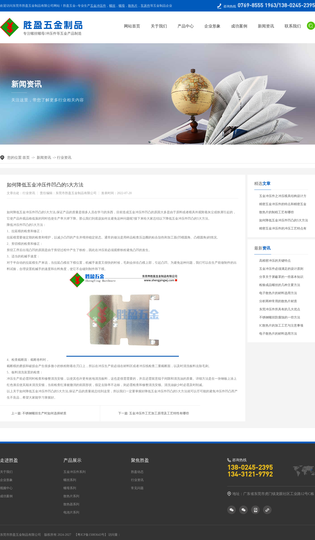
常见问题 (137, 488)
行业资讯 (64, 157)
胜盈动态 (137, 472)
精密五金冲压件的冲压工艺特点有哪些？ (282, 230)
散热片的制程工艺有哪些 (276, 212)
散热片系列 (71, 496)
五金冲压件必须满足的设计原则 (281, 268)
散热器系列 (71, 504)
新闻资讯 (266, 26)
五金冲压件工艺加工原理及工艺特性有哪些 (159, 413)
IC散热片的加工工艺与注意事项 (281, 325)
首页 (26, 157)
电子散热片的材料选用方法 (278, 293)
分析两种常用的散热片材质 (278, 301)
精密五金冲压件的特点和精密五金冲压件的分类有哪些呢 (282, 205)
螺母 (122, 5)
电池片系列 (71, 512)
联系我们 (293, 26)
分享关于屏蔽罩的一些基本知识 (281, 277)
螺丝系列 (69, 480)
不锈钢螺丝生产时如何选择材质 (44, 413)
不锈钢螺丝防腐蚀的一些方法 (279, 317)
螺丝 (112, 5)
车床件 (145, 5)
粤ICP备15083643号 (90, 534)
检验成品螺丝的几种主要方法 (279, 285)
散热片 (132, 5)
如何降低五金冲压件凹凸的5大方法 (283, 220)
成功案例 (239, 26)
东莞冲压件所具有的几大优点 (279, 309)
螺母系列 (69, 488)
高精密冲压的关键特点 (275, 260)
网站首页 (132, 26)
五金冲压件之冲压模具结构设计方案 (282, 197)
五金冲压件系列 (74, 472)
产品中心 (186, 26)
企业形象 (212, 26)
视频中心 (6, 488)
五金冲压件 (98, 5)
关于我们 (159, 26)
